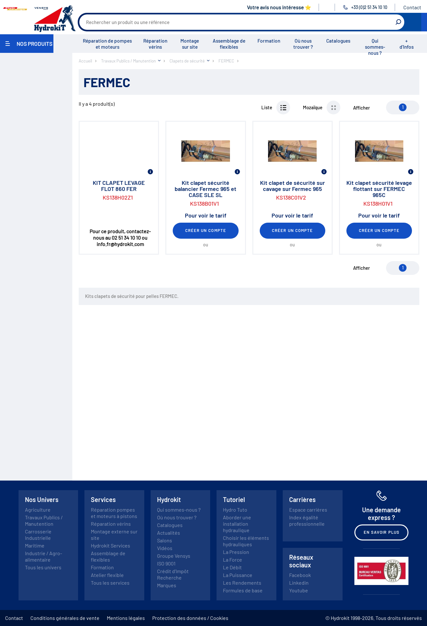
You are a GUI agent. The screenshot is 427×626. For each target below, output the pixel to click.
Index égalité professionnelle (307, 520)
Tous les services (110, 583)
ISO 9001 (166, 563)
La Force (232, 559)
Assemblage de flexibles (229, 44)
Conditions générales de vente (64, 618)
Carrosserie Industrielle (38, 534)
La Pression (236, 552)
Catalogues (338, 41)
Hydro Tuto (235, 510)
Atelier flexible (107, 575)
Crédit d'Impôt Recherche (173, 574)
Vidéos (164, 548)
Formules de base (243, 590)
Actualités (168, 533)
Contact (412, 7)
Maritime (34, 545)
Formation (268, 41)
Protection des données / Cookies (190, 618)
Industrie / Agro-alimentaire (43, 556)
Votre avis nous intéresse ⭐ (279, 7)
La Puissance (237, 575)
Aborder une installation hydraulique (237, 523)
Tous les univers (43, 567)
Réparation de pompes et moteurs (107, 44)
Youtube (298, 590)
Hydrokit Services (110, 545)
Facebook (300, 575)
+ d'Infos (406, 44)
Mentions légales (126, 618)
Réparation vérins (155, 44)
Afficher (361, 108)
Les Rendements (242, 583)
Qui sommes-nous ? (375, 47)
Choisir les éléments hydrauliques (246, 541)
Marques (166, 585)
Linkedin (299, 583)
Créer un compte (205, 230)
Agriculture (38, 510)
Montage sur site (189, 44)
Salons (164, 540)
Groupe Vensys (173, 556)
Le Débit (232, 567)
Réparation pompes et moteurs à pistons (114, 513)
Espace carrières (308, 510)
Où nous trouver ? (303, 44)
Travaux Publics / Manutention (44, 520)
